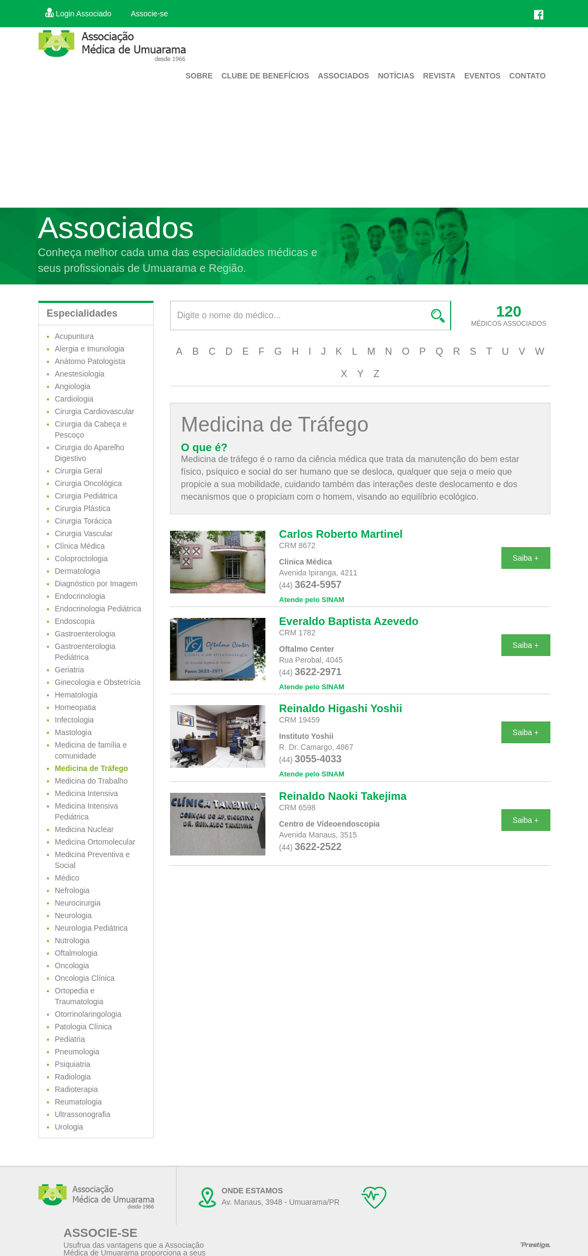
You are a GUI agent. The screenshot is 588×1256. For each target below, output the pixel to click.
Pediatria (70, 1039)
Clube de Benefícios (265, 75)
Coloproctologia (81, 558)
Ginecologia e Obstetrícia (98, 682)
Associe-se (149, 13)
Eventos (482, 75)
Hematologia (76, 694)
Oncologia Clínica (85, 978)
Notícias (396, 75)
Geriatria (69, 669)
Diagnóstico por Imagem (96, 583)
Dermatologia (77, 571)
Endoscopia (75, 621)
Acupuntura (74, 336)
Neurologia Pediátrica (91, 928)
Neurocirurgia (78, 903)
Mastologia (73, 732)
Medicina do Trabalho (91, 780)
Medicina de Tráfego (92, 768)
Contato (528, 75)
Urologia (69, 1126)
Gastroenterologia (85, 633)
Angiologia (72, 386)
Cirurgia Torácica (83, 521)
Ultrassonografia (83, 1114)
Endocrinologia (80, 596)
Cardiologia (74, 399)
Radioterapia (76, 1089)
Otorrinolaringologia (88, 1014)
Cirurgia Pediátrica (86, 496)
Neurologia (73, 915)
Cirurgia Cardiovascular (95, 411)
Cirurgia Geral (78, 470)
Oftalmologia (76, 953)
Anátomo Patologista (90, 361)
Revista (439, 75)
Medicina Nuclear (84, 829)
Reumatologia (78, 1101)
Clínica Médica (80, 546)
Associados (343, 75)
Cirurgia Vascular (84, 533)
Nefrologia (72, 890)
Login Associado (78, 13)
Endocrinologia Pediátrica (98, 608)
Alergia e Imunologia (90, 348)
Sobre (199, 75)
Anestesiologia (80, 373)
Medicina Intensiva (86, 793)
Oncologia (72, 965)
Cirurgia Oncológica (88, 483)
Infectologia (74, 719)
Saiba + (526, 558)
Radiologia (73, 1076)
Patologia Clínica (83, 1026)
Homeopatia (75, 707)
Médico (67, 877)
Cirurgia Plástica (83, 508)
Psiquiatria (72, 1064)
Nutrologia (72, 940)
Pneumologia (77, 1051)
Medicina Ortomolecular (95, 842)
